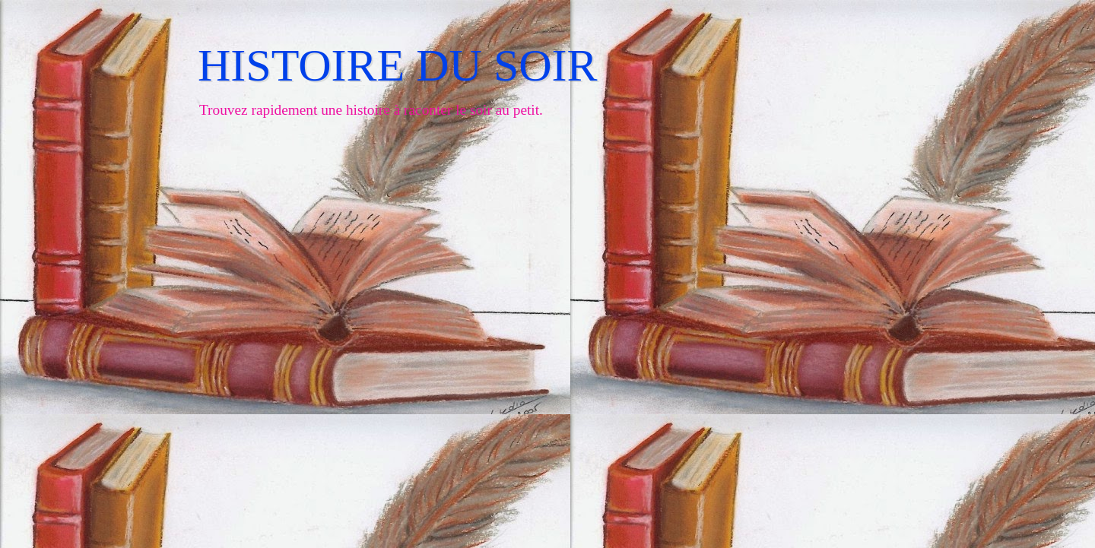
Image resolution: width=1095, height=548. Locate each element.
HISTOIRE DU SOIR (398, 65)
